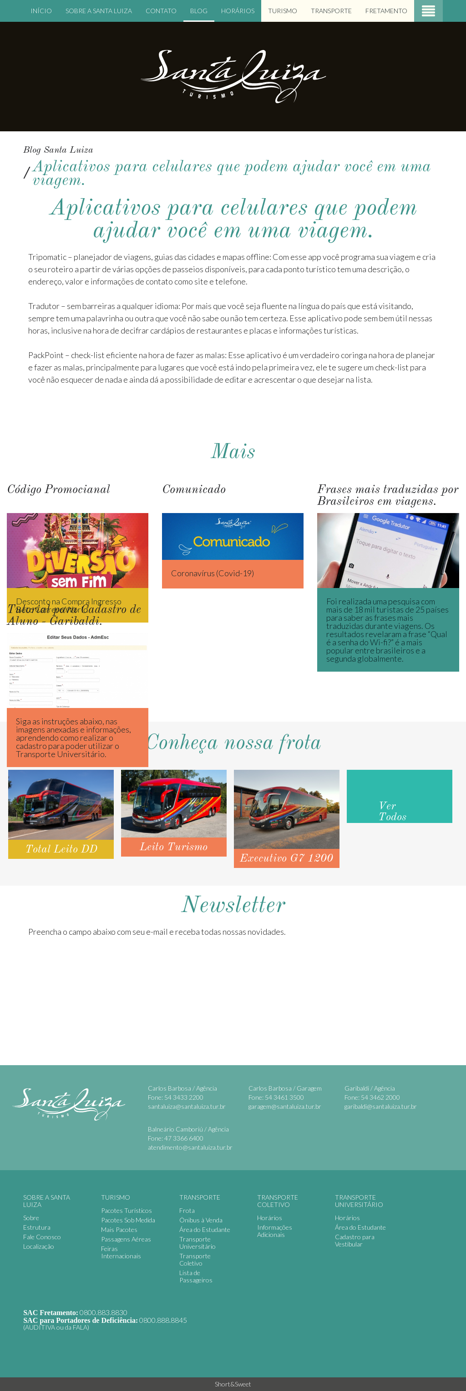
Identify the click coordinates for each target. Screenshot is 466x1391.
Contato (161, 11)
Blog (199, 11)
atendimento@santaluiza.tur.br (190, 1147)
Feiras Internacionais (121, 1252)
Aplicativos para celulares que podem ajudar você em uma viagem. (231, 174)
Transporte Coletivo (195, 1259)
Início (41, 11)
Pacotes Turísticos (126, 1210)
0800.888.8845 (163, 1320)
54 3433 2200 (183, 1097)
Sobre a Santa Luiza (99, 11)
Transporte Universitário (197, 1242)
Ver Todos (392, 812)
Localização (38, 1246)
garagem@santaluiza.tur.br (284, 1106)
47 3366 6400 (183, 1138)
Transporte (331, 11)
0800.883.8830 (103, 1312)
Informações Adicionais (274, 1230)
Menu (428, 11)
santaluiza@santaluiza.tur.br (187, 1106)
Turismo (282, 11)
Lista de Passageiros (196, 1276)
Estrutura (37, 1227)
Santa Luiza (233, 76)
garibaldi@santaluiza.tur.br (380, 1106)
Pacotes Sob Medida (128, 1220)
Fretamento (386, 11)
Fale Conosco (42, 1237)
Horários (237, 11)
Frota (187, 1210)
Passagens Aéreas (126, 1239)
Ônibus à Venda (201, 1220)
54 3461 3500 (284, 1097)
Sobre (31, 1217)
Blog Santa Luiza (58, 150)
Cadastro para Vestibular (355, 1240)
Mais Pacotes (119, 1229)
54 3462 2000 (380, 1097)
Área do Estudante (204, 1229)
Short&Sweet (233, 1384)
